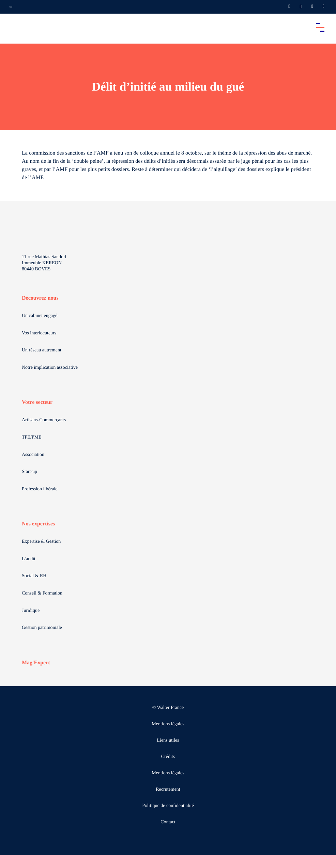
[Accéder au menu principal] (320, 27)
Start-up (29, 471)
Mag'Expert (36, 663)
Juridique (31, 610)
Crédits (168, 756)
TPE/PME (32, 437)
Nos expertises (38, 524)
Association (33, 454)
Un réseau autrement (41, 350)
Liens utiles (168, 740)
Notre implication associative (50, 367)
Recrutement (168, 789)
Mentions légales (168, 724)
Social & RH (34, 576)
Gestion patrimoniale (42, 627)
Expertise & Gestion (41, 541)
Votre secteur (37, 402)
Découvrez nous (40, 298)
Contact (168, 822)
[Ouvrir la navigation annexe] (11, 7)
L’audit (28, 558)
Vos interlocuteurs (39, 333)
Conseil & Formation (42, 593)
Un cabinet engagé (39, 315)
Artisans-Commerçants (44, 420)
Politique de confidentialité (168, 805)
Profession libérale (40, 489)
